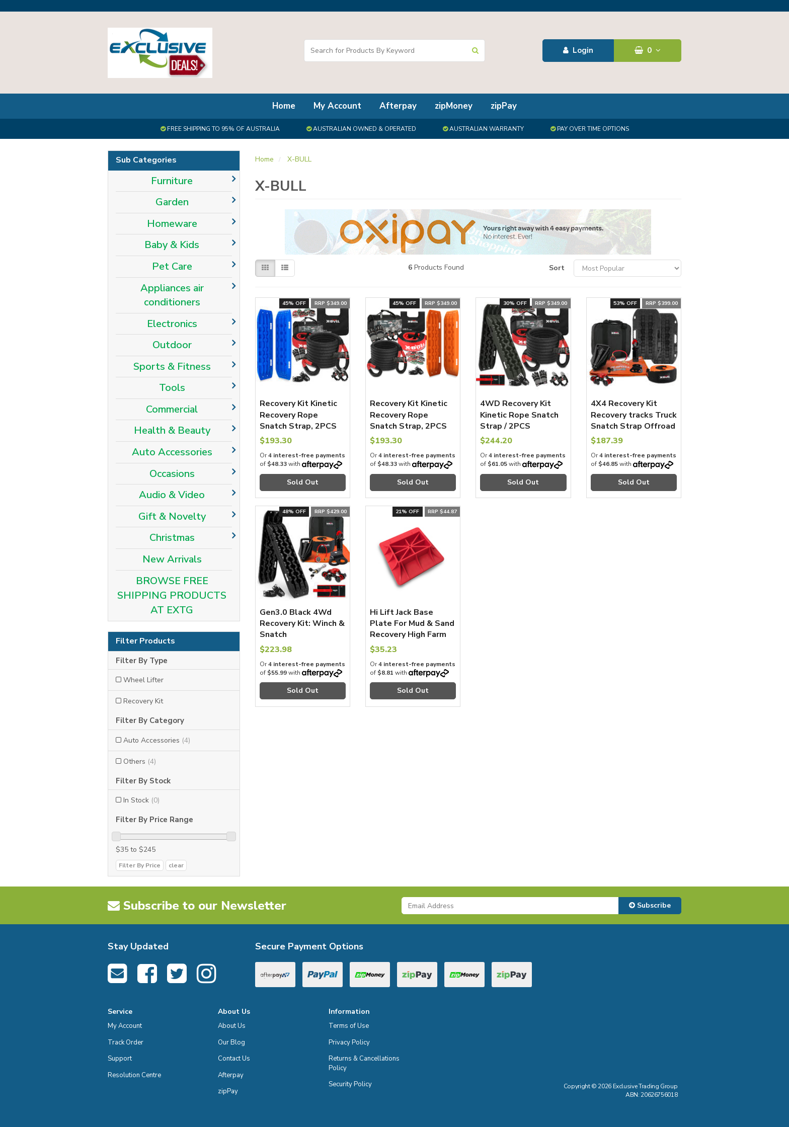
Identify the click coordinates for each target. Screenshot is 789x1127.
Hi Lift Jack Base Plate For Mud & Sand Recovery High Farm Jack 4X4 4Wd (412, 629)
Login (578, 50)
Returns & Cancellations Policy (364, 1063)
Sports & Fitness (172, 366)
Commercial (172, 409)
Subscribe (650, 905)
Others (139, 761)
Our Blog (231, 1042)
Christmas (172, 537)
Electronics (172, 324)
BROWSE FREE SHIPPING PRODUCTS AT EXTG (171, 595)
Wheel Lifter (143, 680)
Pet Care (172, 266)
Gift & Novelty (172, 516)
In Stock (141, 800)
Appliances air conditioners (172, 295)
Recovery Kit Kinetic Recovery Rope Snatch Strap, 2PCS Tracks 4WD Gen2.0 (409, 420)
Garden (172, 202)
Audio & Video (172, 495)
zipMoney (453, 106)
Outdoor (172, 345)
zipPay (504, 106)
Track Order (125, 1042)
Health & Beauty (172, 430)
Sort (557, 268)
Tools (172, 387)
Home (283, 106)
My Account (337, 106)
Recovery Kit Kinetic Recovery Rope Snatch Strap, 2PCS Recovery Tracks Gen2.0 (298, 426)
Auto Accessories (172, 452)
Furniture (172, 181)
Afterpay (398, 106)
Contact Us (234, 1058)
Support (120, 1058)
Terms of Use (349, 1025)
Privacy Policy (349, 1042)
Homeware (172, 223)
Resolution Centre (134, 1075)
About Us (232, 1025)
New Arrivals (172, 559)
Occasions (172, 473)
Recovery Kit (143, 701)
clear (176, 865)
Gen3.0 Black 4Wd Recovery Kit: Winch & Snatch (302, 623)
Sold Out (303, 482)
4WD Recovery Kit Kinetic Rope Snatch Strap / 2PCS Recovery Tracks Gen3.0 (519, 426)
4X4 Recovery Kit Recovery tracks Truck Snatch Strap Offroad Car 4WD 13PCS (634, 420)
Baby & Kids (171, 245)
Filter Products (145, 641)
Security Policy (350, 1084)
